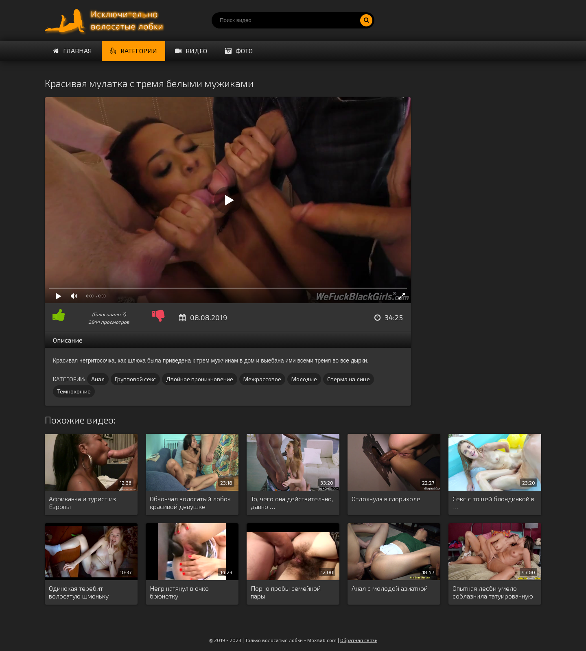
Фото (239, 51)
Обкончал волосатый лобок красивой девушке (190, 502)
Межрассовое (262, 379)
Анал (98, 379)
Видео (191, 51)
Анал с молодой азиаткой (390, 588)
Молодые (304, 379)
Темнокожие (74, 391)
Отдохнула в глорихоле (386, 498)
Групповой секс (135, 379)
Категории (133, 51)
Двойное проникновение (199, 379)
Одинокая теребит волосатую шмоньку (79, 592)
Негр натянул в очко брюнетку (179, 592)
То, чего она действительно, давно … (292, 502)
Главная (72, 51)
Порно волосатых (106, 20)
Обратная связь (358, 640)
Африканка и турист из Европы (82, 502)
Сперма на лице (348, 379)
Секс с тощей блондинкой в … (493, 502)
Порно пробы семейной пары (286, 592)
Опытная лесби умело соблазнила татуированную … (493, 592)
